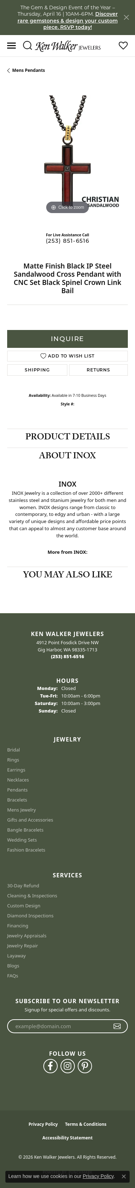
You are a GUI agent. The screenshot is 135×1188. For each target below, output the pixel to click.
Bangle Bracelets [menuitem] (25, 830)
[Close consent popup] (124, 1176)
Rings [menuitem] (13, 759)
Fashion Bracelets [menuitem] (26, 850)
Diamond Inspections (30, 915)
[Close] (126, 17)
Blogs (13, 965)
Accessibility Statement (67, 1138)
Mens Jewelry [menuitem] (21, 810)
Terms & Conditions (85, 1124)
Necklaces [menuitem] (18, 780)
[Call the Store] (67, 656)
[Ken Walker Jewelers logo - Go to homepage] (67, 45)
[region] (67, 155)
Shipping (37, 370)
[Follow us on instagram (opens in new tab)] (68, 1066)
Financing (17, 925)
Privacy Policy (43, 1124)
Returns (98, 370)
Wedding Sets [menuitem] (22, 840)
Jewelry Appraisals (27, 935)
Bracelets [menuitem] (17, 800)
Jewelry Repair (22, 945)
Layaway (16, 955)
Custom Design (23, 905)
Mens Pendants (28, 70)
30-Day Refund (23, 885)
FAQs (12, 975)
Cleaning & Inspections (32, 895)
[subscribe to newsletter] (117, 1026)
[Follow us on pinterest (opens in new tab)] (85, 1066)
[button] (27, 46)
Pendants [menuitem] (17, 790)
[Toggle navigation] (11, 45)
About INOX (67, 457)
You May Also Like (67, 576)
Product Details (67, 438)
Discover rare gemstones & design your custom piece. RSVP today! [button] (68, 20)
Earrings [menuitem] (16, 769)
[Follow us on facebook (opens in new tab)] (50, 1066)
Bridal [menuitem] (13, 749)
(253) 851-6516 (68, 240)
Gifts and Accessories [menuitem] (30, 820)
